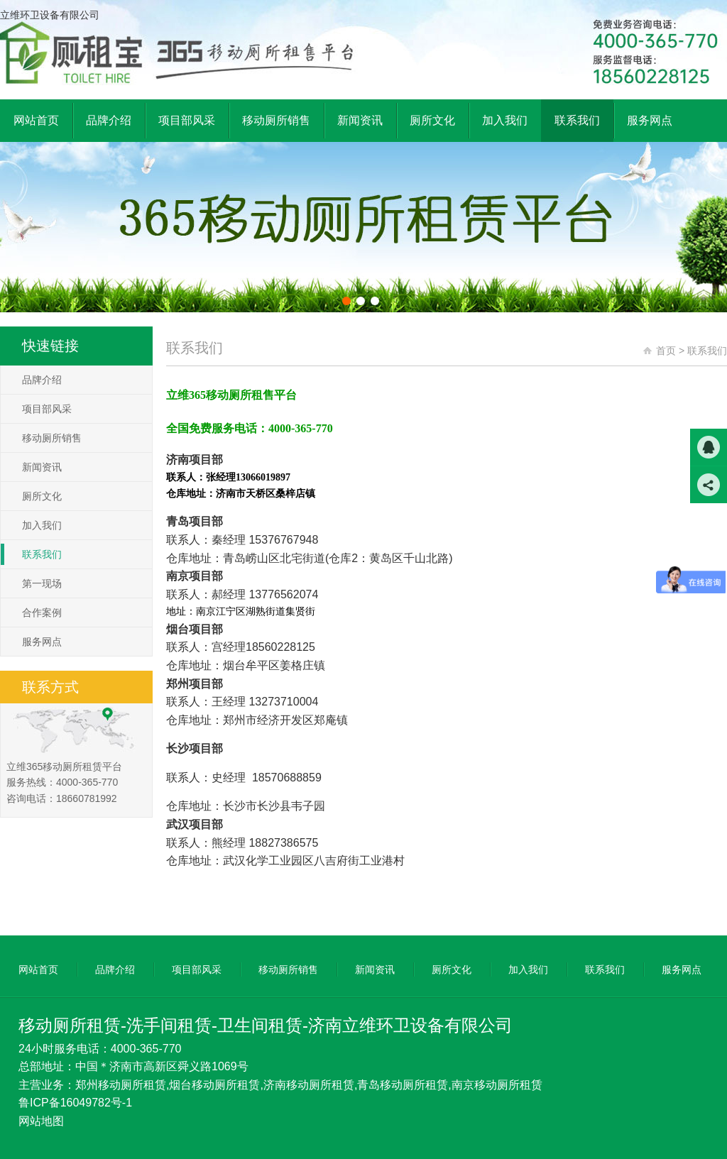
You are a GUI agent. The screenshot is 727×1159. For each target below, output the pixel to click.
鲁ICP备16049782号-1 (75, 1103)
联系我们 (42, 554)
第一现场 (42, 583)
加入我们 (42, 525)
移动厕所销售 (52, 438)
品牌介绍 (42, 379)
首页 (666, 350)
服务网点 (42, 641)
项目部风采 (47, 408)
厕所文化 (42, 496)
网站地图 (41, 1121)
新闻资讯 (42, 467)
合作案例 (42, 612)
